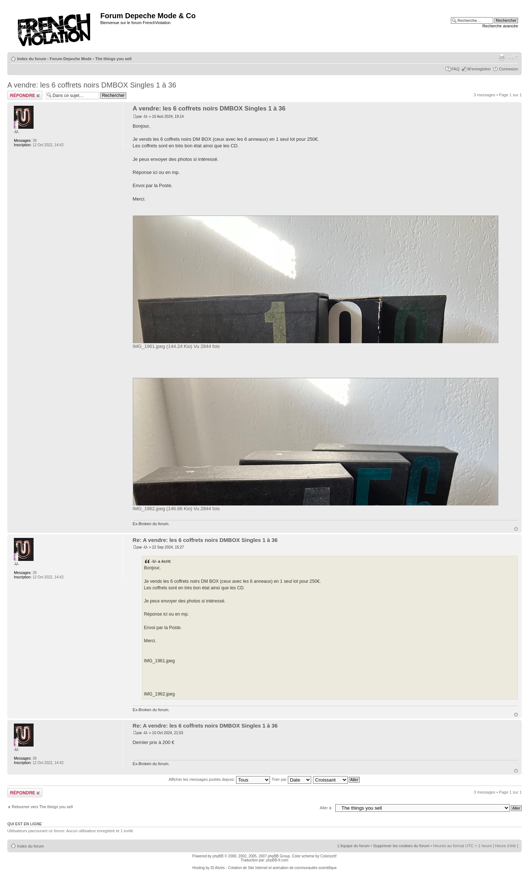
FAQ (455, 69)
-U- (145, 117)
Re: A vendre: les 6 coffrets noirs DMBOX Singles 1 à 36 (205, 540)
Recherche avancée (500, 26)
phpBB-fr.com (277, 860)
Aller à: (326, 808)
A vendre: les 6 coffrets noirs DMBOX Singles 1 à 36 (91, 85)
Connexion (508, 69)
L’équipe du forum (353, 846)
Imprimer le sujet (502, 57)
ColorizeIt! (328, 856)
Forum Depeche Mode (71, 59)
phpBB (218, 856)
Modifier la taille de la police (512, 57)
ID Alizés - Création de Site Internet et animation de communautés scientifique (274, 868)
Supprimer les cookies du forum (401, 846)
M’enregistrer (479, 69)
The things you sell (113, 59)
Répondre (24, 95)
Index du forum (31, 59)
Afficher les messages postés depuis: (219, 779)
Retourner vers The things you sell (42, 807)
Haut (516, 529)
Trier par (291, 779)
